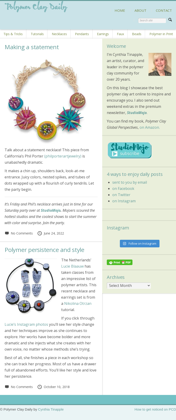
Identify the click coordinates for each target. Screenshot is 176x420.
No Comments (19, 233)
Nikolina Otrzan (77, 303)
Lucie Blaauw (72, 266)
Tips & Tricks (13, 34)
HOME (120, 10)
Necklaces (59, 34)
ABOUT (140, 10)
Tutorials (37, 34)
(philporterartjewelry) (62, 156)
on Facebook (123, 188)
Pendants (82, 34)
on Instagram (124, 200)
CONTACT (164, 10)
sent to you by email (129, 182)
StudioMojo (50, 210)
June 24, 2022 (50, 233)
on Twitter (121, 194)
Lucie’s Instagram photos (26, 324)
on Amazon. (150, 127)
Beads (136, 34)
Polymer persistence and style (44, 250)
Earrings (103, 34)
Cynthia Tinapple (51, 409)
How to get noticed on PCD (155, 409)
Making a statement (32, 47)
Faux (120, 34)
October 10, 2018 (53, 387)
